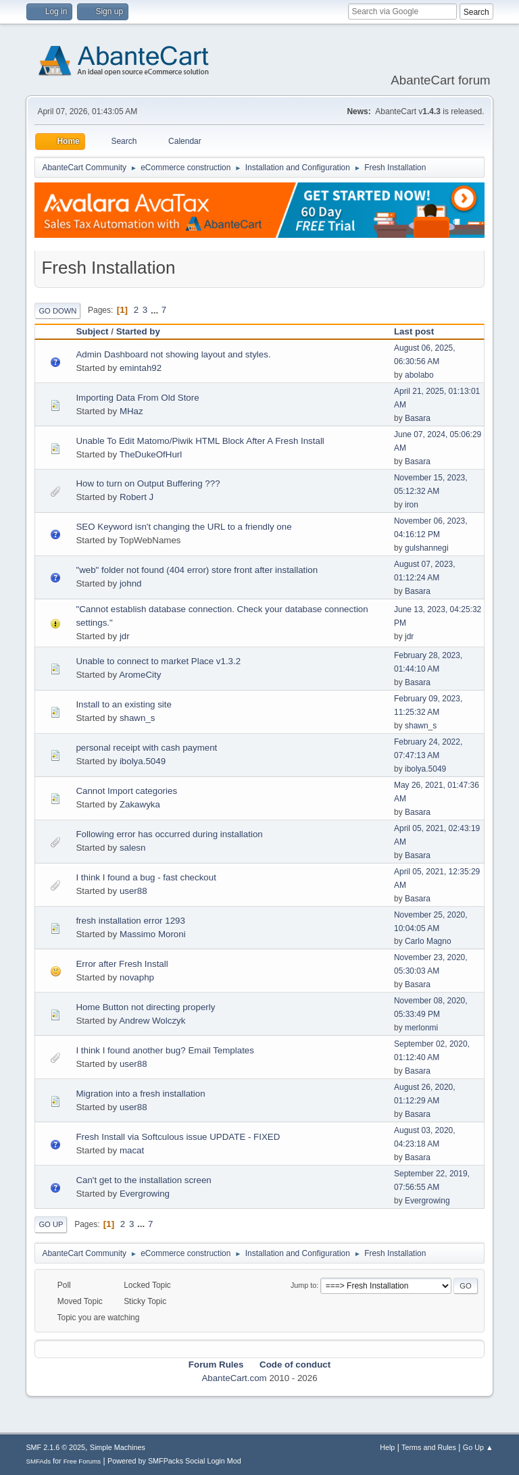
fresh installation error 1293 (130, 921)
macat (132, 1150)
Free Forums (82, 1461)
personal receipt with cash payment (146, 748)
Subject (92, 331)
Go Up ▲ (478, 1447)
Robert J (136, 497)
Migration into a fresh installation (140, 1094)
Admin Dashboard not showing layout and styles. (173, 354)
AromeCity (140, 675)
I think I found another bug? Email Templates (165, 1050)
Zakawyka (140, 804)
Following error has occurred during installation (169, 834)
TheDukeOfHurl (151, 454)
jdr (125, 636)
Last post (420, 331)
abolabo (419, 375)
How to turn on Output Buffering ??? (148, 483)
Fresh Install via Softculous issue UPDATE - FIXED (178, 1137)
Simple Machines (117, 1447)
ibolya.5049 (143, 761)
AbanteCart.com (233, 1378)
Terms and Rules (428, 1447)
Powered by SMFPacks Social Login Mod (174, 1461)
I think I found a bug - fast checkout (146, 877)
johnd (131, 583)
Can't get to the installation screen (143, 1180)
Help (387, 1447)
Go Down (57, 311)
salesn (133, 848)
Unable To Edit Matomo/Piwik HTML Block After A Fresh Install (200, 441)
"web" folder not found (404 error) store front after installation (197, 570)
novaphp (137, 977)
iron (411, 504)
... (156, 310)
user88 (133, 891)
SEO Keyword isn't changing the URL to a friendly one (183, 527)
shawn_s (137, 718)
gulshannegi (427, 548)
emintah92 (141, 368)
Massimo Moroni (153, 934)
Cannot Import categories (126, 791)
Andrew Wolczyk (152, 1021)
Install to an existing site (124, 704)
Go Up (51, 1224)
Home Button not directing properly (145, 1007)
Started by (138, 331)
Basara (417, 418)
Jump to (303, 1285)
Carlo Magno (428, 941)
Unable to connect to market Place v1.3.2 (158, 661)
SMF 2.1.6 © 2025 (55, 1447)
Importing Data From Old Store (137, 398)
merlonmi (421, 1027)
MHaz (131, 411)
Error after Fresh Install (122, 964)
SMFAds (38, 1461)
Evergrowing (145, 1194)
